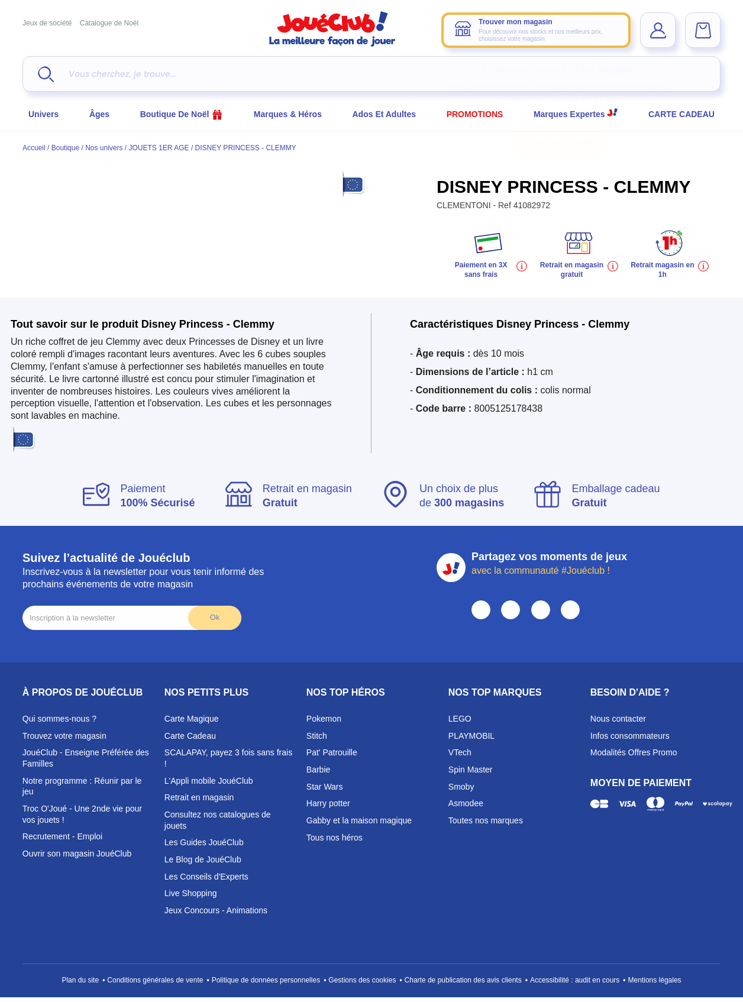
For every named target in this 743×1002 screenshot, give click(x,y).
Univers (43, 114)
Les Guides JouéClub (204, 842)
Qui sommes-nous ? (59, 718)
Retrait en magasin (199, 797)
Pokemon (323, 718)
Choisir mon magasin (559, 141)
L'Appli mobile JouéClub (208, 781)
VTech (459, 752)
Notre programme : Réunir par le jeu (82, 786)
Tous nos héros (334, 837)
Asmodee (465, 803)
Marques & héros (288, 114)
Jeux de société (47, 23)
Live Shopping (190, 893)
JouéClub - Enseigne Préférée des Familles (85, 758)
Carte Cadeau (190, 736)
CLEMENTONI (465, 205)
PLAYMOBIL (471, 736)
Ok (214, 617)
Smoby (461, 786)
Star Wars (324, 786)
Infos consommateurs (630, 736)
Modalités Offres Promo (633, 752)
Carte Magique (191, 718)
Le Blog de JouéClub (202, 859)
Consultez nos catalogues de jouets (217, 820)
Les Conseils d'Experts (206, 876)
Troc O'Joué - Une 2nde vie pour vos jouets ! (82, 814)
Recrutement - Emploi (62, 836)
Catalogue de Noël (109, 23)
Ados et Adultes (384, 114)
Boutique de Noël (182, 114)
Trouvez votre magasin (64, 736)
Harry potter (328, 803)
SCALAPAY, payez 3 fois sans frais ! (228, 758)
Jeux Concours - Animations (215, 910)
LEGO (459, 718)
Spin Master (470, 769)
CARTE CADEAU (681, 114)
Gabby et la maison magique (359, 820)
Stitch (316, 736)
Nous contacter (618, 718)
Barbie (318, 769)
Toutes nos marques (485, 820)
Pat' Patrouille (331, 752)
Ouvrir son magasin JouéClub (76, 853)
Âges (99, 114)
